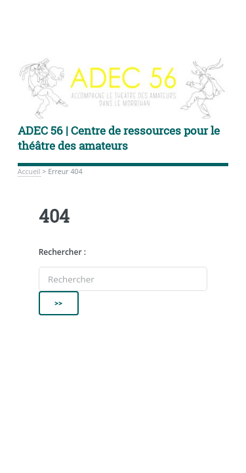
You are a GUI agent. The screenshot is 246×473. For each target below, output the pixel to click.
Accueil (29, 171)
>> (59, 302)
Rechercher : (62, 252)
